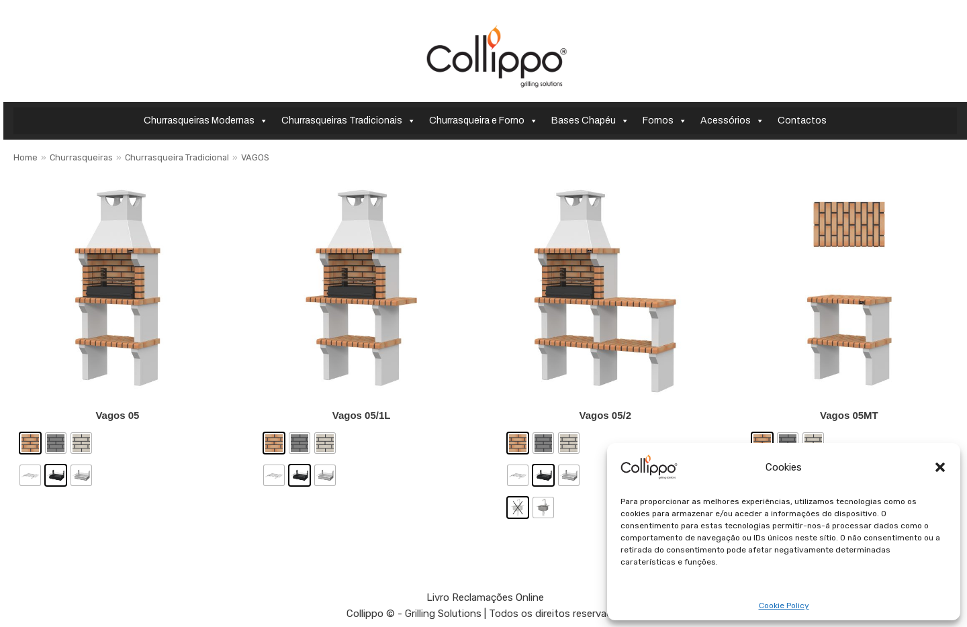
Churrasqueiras (81, 157)
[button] (940, 467)
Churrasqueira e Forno (483, 120)
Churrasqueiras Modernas (206, 120)
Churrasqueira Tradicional (177, 157)
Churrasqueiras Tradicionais (348, 120)
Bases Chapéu (590, 120)
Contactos (802, 120)
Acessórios (732, 120)
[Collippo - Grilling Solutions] (496, 56)
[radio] (30, 443)
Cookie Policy (784, 605)
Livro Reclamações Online (485, 597)
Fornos (665, 120)
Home (25, 157)
